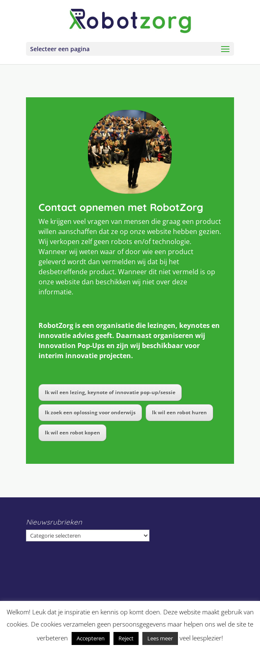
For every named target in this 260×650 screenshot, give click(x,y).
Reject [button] (126, 638)
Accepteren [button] (91, 638)
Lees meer (160, 638)
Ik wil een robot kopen (72, 432)
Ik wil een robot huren (179, 412)
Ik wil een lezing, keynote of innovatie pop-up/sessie (110, 392)
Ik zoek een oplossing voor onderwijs (90, 412)
